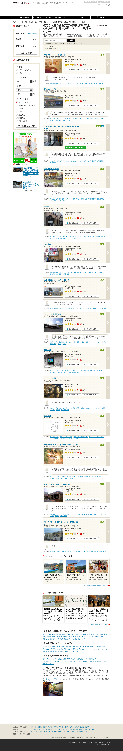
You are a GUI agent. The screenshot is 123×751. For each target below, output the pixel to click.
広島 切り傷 (76, 199)
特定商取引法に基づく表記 (90, 742)
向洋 (74, 636)
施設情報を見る (73, 69)
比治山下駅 (66, 274)
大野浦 (75, 639)
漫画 (61, 651)
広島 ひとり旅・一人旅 (75, 236)
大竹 (83, 639)
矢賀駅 (57, 516)
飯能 (55, 731)
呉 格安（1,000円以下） (68, 552)
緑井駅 (104, 308)
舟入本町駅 (69, 439)
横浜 (32, 731)
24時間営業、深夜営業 (71, 651)
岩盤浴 (45, 651)
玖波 (79, 639)
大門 (44, 634)
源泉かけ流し (23, 121)
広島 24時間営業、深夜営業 (87, 370)
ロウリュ (104, 649)
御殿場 (60, 731)
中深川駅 (58, 120)
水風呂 (87, 646)
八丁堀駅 (58, 274)
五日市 (45, 639)
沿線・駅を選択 (26, 53)
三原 (80, 634)
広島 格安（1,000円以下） (74, 272)
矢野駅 (95, 83)
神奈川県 (33, 727)
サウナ (45, 646)
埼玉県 (39, 727)
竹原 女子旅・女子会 (78, 342)
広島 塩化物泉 (54, 83)
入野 (92, 634)
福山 (53, 634)
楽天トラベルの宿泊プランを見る (75, 147)
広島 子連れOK (80, 83)
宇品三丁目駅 (100, 199)
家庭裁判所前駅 (91, 161)
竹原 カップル (54, 342)
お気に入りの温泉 (90, 2)
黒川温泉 (79, 729)
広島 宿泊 (52, 161)
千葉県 (45, 727)
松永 (63, 634)
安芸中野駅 (53, 344)
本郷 (84, 634)
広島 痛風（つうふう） (56, 119)
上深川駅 (101, 119)
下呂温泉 (57, 729)
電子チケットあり (51, 43)
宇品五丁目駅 (67, 372)
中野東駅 (103, 342)
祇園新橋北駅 (65, 410)
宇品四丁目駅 (61, 201)
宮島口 (66, 639)
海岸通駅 (52, 372)
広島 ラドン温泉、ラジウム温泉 (59, 477)
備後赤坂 (58, 634)
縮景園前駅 (100, 161)
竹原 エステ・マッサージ (92, 342)
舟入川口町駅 (54, 439)
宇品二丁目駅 (92, 199)
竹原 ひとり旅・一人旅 (65, 342)
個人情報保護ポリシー (75, 742)
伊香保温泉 (65, 729)
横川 (92, 636)
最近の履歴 (104, 2)
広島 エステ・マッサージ (79, 119)
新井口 (103, 636)
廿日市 (50, 639)
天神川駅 (103, 514)
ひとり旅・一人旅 (78, 646)
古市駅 (99, 308)
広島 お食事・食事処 (92, 119)
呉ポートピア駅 (91, 552)
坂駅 (86, 83)
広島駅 (84, 161)
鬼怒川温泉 (92, 729)
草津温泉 (33, 729)
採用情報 (107, 742)
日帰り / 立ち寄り (24, 70)
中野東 (58, 636)
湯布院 (85, 729)
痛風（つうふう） (48, 664)
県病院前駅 (53, 201)
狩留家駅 (52, 120)
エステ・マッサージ (88, 649)
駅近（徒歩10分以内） (64, 646)
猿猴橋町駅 (53, 163)
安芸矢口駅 (88, 308)
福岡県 (87, 727)
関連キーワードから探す (21, 734)
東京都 (61, 727)
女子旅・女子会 (76, 649)
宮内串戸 (56, 639)
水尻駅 (91, 83)
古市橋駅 (52, 410)
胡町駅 (101, 272)
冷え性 (98, 649)
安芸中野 (64, 636)
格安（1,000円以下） (49, 649)
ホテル (54, 646)
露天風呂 (93, 646)
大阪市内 (66, 731)
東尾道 (68, 634)
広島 (83, 636)
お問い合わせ (106, 737)
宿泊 (49, 646)
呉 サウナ (78, 552)
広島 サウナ (99, 370)
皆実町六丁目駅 (54, 238)
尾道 (73, 634)
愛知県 (82, 727)
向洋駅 (52, 516)
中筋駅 (94, 308)
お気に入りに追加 (91, 69)
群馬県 (55, 727)
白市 (96, 634)
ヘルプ (98, 737)
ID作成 (108, 5)
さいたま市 (49, 731)
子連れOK (67, 649)
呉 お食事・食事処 (55, 552)
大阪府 (66, 727)
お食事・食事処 (102, 646)
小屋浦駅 (99, 552)
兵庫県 (50, 727)
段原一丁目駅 (63, 516)
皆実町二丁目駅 (71, 238)
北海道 (71, 727)
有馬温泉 (44, 729)
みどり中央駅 (66, 120)
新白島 (88, 636)
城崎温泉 (51, 729)
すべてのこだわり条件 (26, 126)
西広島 (97, 636)
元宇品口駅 (59, 372)
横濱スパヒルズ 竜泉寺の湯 (53, 679)
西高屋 (101, 634)
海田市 (70, 636)
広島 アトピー (63, 308)
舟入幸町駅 (62, 439)
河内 (88, 634)
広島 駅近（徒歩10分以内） (90, 272)
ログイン (101, 5)
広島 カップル (70, 83)
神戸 (85, 731)
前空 (70, 639)
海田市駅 (101, 83)
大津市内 (80, 731)
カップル (60, 649)
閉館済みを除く (79, 43)
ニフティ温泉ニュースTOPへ (99, 625)
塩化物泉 (56, 651)
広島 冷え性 (62, 83)
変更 (34, 39)
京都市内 (73, 731)
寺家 (44, 636)
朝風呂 (50, 651)
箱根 (38, 729)
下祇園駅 (103, 408)
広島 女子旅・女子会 (88, 236)
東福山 (48, 634)
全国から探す (32, 33)
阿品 (61, 639)
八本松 (48, 636)
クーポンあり (65, 43)
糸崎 (76, 634)
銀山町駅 (52, 274)
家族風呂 (21, 118)
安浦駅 (59, 344)
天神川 (79, 636)
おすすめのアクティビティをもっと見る (96, 585)
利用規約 (101, 742)
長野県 (77, 727)
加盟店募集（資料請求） (59, 737)
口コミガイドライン (87, 737)
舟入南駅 (76, 439)
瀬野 (53, 636)
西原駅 (58, 410)
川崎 (36, 731)
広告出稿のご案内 (74, 737)
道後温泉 (72, 729)
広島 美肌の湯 (60, 161)
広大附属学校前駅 (100, 236)
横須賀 (40, 731)
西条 (105, 634)
